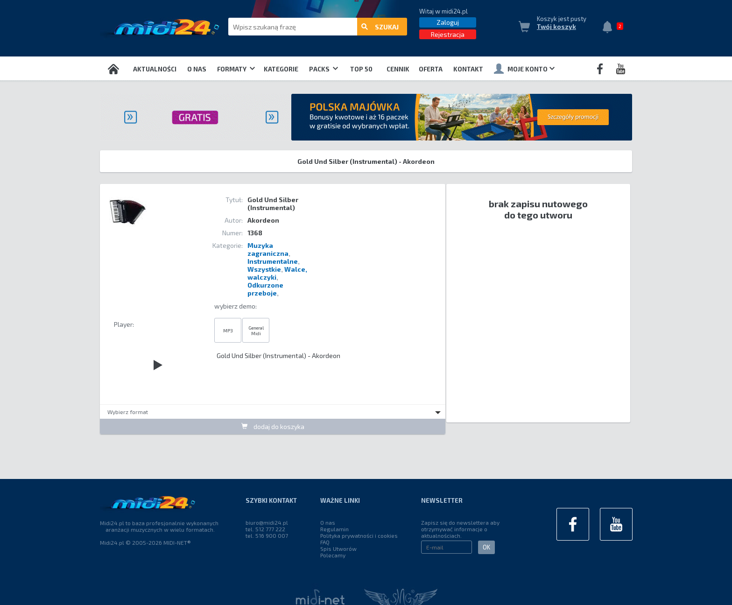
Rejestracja (448, 34)
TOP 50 (361, 69)
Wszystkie (264, 269)
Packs (323, 69)
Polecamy (332, 555)
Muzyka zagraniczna (268, 249)
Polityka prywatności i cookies (359, 535)
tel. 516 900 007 (267, 535)
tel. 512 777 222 (265, 529)
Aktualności (154, 69)
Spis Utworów (338, 548)
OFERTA (431, 69)
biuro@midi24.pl (267, 522)
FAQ (325, 542)
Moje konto (524, 68)
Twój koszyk (556, 26)
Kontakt (468, 69)
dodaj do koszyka (272, 426)
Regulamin (334, 529)
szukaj (380, 27)
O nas (196, 69)
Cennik (398, 69)
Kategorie (281, 69)
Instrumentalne (272, 261)
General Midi (256, 330)
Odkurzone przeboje (265, 289)
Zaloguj (447, 22)
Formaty (236, 69)
